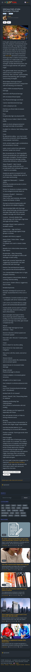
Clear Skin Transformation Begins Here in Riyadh (15, 564)
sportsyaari (5, 646)
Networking (5, 513)
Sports (11, 515)
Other (11, 513)
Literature (15, 510)
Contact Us (12, 664)
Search (25, 497)
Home (8, 510)
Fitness (8, 508)
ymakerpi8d (5, 545)
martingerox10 (5, 595)
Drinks (25, 505)
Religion (23, 513)
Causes (8, 505)
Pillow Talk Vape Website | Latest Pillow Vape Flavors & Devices (14, 589)
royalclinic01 (5, 569)
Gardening (25, 508)
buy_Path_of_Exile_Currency (11, 472)
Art (3, 505)
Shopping (4, 515)
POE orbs (8, 56)
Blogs (4, 13)
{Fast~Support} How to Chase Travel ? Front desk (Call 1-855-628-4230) (14, 615)
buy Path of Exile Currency (17, 462)
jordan (4, 621)
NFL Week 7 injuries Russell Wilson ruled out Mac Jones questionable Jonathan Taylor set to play (15, 539)
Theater (17, 515)
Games (10, 13)
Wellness (23, 515)
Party (17, 513)
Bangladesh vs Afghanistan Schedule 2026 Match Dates (14, 641)
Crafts (13, 505)
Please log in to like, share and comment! (12, 480)
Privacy (7, 664)
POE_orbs (6, 474)
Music (21, 510)
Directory (27, 664)
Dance (19, 505)
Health (3, 510)
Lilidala (9, 16)
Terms (2, 664)
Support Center (20, 664)
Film (3, 508)
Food (13, 508)
